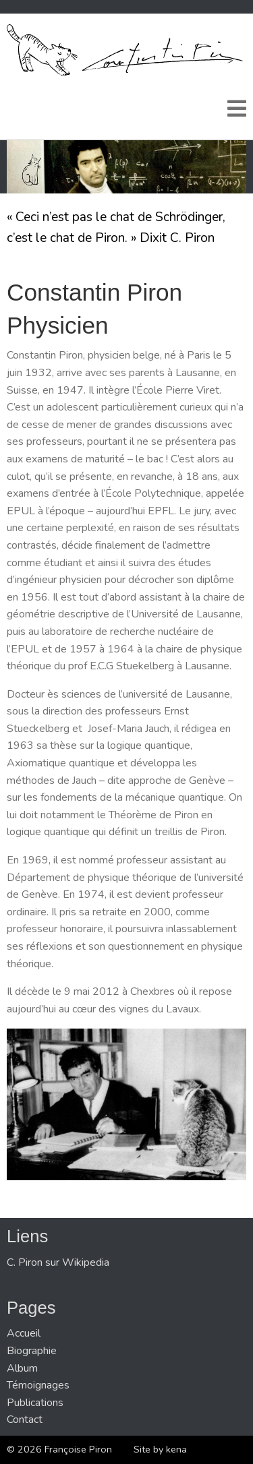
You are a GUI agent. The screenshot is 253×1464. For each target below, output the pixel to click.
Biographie (32, 1350)
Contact (25, 1419)
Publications (35, 1402)
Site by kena (160, 1449)
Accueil (23, 1333)
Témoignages (38, 1385)
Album (22, 1368)
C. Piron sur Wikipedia (58, 1262)
